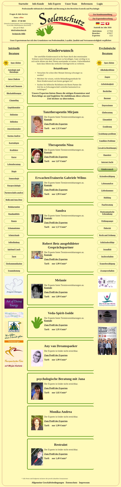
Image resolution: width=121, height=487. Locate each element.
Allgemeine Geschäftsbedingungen (48, 482)
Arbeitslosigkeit (107, 84)
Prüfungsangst (107, 221)
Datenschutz (71, 482)
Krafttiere (14, 150)
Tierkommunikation (14, 264)
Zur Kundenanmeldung (102, 14)
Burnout (107, 98)
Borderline (107, 91)
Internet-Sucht (107, 162)
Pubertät (107, 228)
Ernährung (107, 127)
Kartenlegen (14, 143)
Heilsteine (14, 115)
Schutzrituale (14, 235)
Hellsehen (14, 122)
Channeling (14, 100)
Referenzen (87, 3)
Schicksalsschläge (107, 242)
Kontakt (48, 119)
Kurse (13, 157)
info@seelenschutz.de (18, 30)
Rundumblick (13, 214)
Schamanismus (14, 228)
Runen (14, 221)
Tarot (14, 257)
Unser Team (71, 3)
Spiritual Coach (14, 249)
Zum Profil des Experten (55, 124)
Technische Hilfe (18, 34)
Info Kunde (38, 3)
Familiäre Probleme (107, 141)
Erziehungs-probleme (107, 134)
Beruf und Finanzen (14, 86)
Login (100, 3)
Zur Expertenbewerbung (103, 19)
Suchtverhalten (107, 257)
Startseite (23, 3)
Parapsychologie (14, 186)
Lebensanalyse (107, 183)
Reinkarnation (14, 207)
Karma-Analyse (14, 136)
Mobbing (107, 198)
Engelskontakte (14, 107)
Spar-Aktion (12, 62)
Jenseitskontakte (14, 129)
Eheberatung (107, 112)
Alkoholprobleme (107, 70)
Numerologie (14, 178)
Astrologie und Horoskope (14, 71)
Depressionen (107, 105)
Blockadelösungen (14, 93)
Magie (14, 171)
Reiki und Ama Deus (14, 200)
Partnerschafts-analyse (14, 193)
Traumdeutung (14, 271)
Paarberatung (107, 205)
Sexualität (107, 249)
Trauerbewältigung (107, 264)
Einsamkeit (107, 120)
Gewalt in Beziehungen (107, 148)
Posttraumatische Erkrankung (107, 213)
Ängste (107, 77)
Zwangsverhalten (107, 271)
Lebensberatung (13, 164)
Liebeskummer (107, 191)
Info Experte (54, 3)
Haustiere (107, 155)
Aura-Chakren (14, 79)
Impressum (84, 482)
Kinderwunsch (107, 169)
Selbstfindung (13, 242)
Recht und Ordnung (107, 235)
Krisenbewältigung (107, 176)
